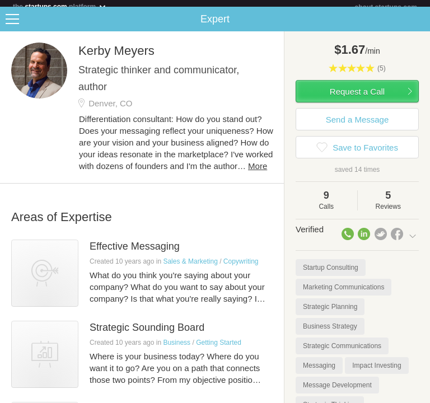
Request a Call (357, 98)
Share (419, 25)
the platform (60, 6)
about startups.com (386, 7)
